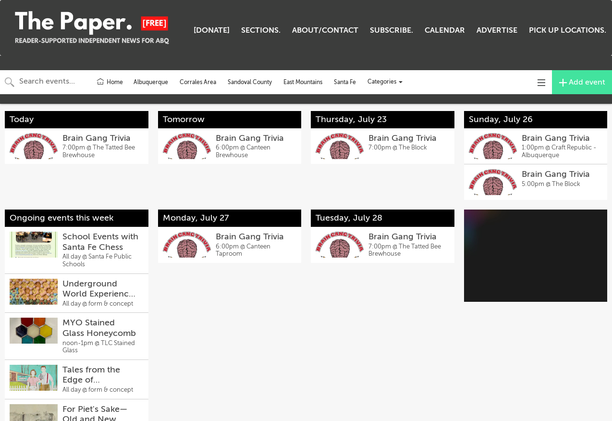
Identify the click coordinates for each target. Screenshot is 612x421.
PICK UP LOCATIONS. (567, 30)
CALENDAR (445, 30)
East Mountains (302, 82)
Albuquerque (151, 82)
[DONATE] (212, 30)
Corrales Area (198, 82)
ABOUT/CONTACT (325, 30)
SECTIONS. (261, 30)
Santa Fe (345, 82)
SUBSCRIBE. (391, 30)
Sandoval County (250, 82)
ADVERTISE (497, 30)
